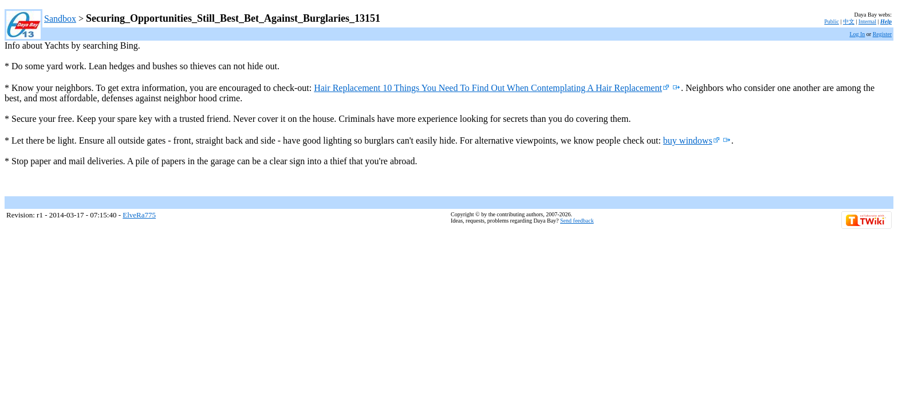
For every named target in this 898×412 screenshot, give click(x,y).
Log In (857, 34)
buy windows (691, 140)
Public (831, 21)
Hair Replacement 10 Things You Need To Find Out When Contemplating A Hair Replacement (491, 88)
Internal (867, 21)
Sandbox (60, 18)
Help (886, 21)
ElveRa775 (139, 215)
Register (882, 34)
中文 (848, 21)
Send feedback (577, 220)
